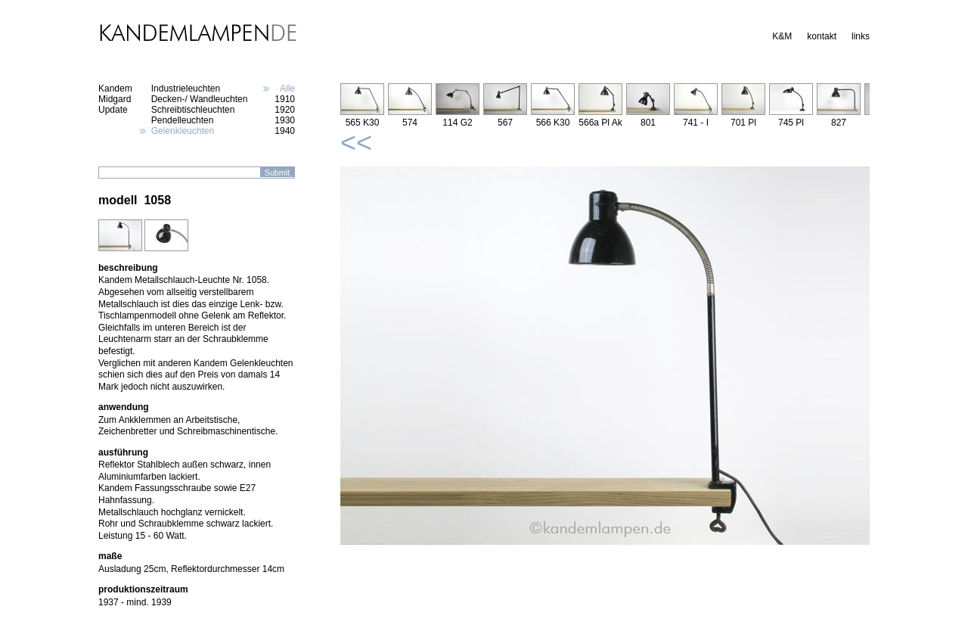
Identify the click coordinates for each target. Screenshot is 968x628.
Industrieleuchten (185, 88)
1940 (285, 131)
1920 (285, 109)
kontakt (821, 36)
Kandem (115, 88)
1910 (285, 99)
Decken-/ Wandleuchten (199, 99)
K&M (782, 36)
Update (113, 109)
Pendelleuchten (182, 120)
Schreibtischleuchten (193, 109)
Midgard (114, 99)
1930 (285, 120)
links (861, 36)
